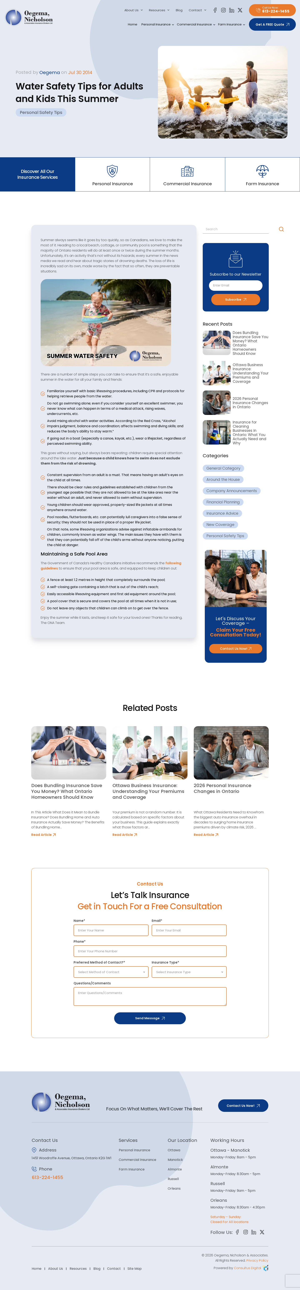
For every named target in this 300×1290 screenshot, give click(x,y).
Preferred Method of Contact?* (99, 962)
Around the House (223, 479)
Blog (179, 10)
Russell (173, 1179)
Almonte (175, 1169)
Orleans (174, 1188)
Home (132, 24)
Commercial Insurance (195, 24)
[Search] (282, 229)
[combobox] (240, 229)
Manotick (175, 1160)
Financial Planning (223, 502)
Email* (157, 921)
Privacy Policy (257, 1260)
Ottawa (174, 1150)
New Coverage (220, 524)
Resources (159, 10)
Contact (197, 10)
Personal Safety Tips (41, 112)
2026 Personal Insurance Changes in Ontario (250, 402)
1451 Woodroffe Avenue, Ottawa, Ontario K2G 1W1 (71, 1158)
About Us (133, 10)
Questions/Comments (92, 983)
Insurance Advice (222, 513)
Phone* (80, 942)
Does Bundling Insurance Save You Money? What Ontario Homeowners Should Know (250, 343)
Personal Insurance (157, 24)
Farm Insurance (231, 24)
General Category (223, 468)
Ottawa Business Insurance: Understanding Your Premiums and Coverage (251, 373)
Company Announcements (231, 491)
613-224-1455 (47, 1177)
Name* (79, 921)
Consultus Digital (247, 1268)
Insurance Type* (165, 962)
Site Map (135, 1268)
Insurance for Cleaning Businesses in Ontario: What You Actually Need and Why (249, 433)
